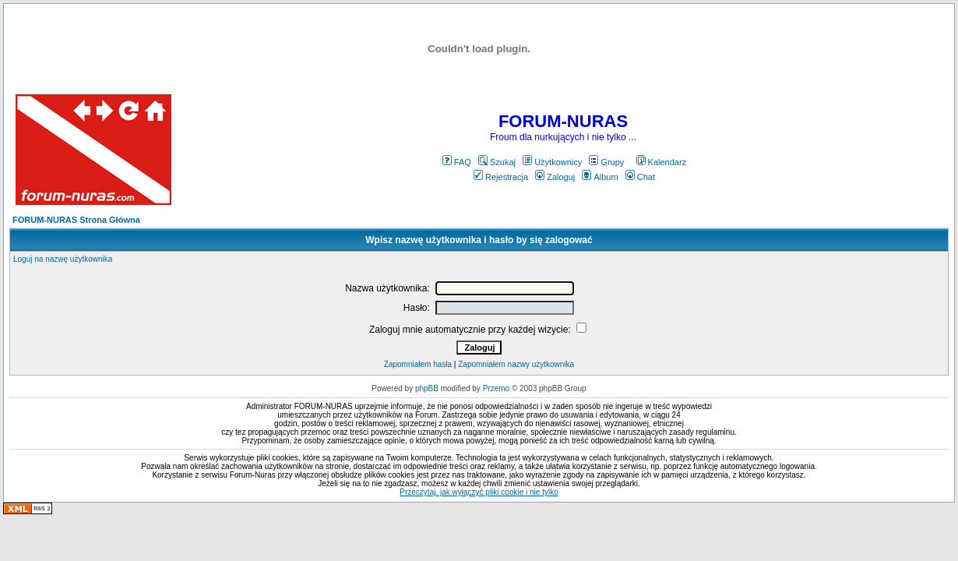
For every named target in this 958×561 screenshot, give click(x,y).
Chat (640, 177)
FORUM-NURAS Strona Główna (76, 219)
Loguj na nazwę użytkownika (62, 259)
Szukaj (497, 162)
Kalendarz (661, 162)
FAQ (456, 162)
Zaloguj (555, 177)
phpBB (426, 388)
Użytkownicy (552, 162)
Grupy (606, 162)
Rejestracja (501, 177)
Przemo (496, 388)
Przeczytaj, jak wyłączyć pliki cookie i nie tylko (479, 492)
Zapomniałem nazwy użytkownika (516, 364)
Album (600, 177)
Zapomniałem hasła (418, 364)
